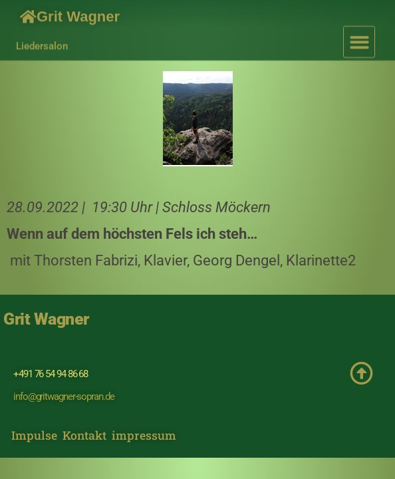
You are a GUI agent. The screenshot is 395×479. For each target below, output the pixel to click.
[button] (359, 37)
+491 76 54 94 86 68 (50, 374)
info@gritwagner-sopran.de (63, 396)
